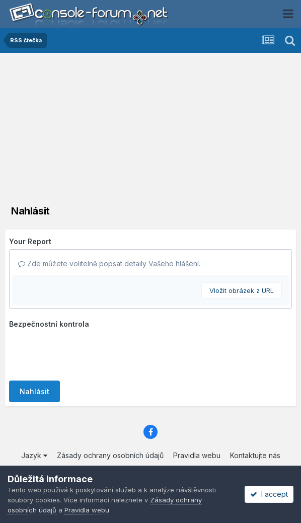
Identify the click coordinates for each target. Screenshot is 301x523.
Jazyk (34, 455)
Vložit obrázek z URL (241, 290)
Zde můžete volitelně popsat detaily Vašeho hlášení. (109, 263)
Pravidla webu (196, 455)
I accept (269, 494)
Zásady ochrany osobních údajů (110, 455)
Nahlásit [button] (34, 391)
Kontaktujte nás (255, 455)
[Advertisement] (150, 128)
